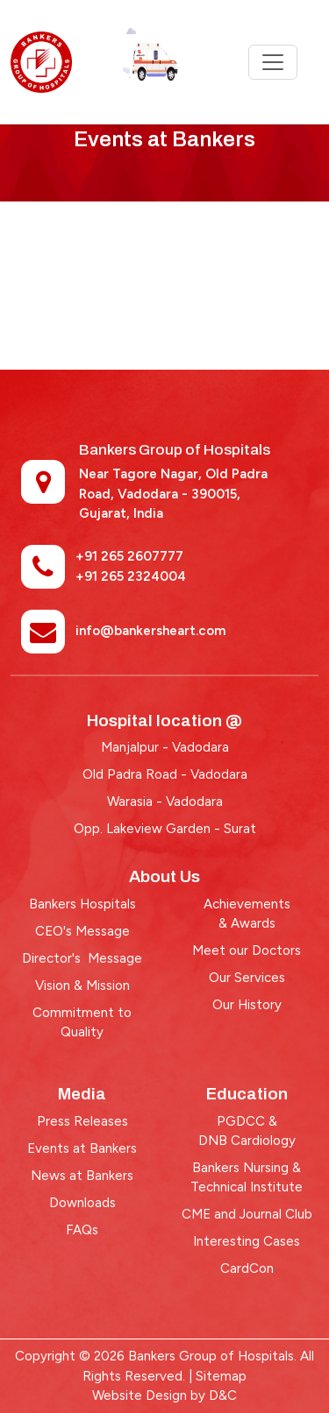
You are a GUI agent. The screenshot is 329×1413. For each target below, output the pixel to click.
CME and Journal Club (247, 1214)
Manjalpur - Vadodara (165, 747)
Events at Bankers (82, 1148)
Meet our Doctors (246, 950)
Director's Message (82, 958)
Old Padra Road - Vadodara (164, 774)
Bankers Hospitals (82, 904)
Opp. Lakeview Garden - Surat (165, 829)
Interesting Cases (246, 1241)
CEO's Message (82, 931)
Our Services (247, 978)
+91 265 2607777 (129, 556)
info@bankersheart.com (150, 631)
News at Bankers (82, 1175)
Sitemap (221, 1376)
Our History (247, 1005)
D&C (223, 1395)
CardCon (247, 1268)
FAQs (82, 1230)
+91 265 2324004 (130, 576)
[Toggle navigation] (272, 62)
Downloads (82, 1203)
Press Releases (82, 1121)
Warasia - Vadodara (165, 801)
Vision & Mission (82, 985)
